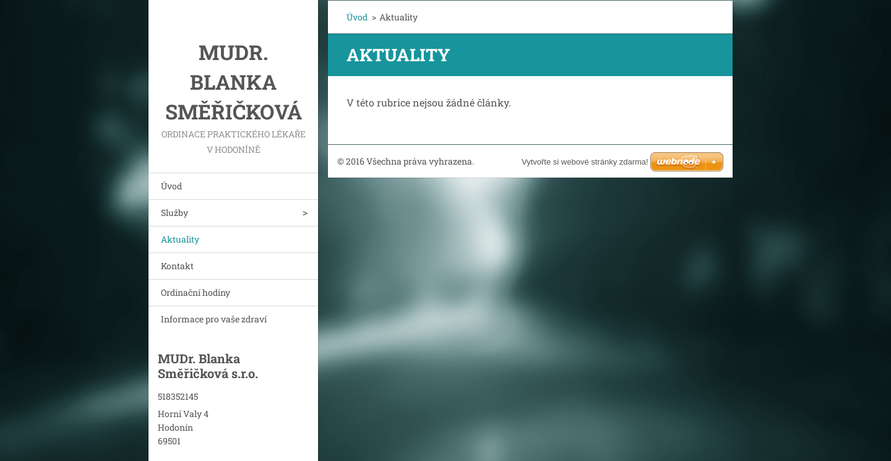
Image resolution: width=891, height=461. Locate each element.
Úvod (171, 186)
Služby (174, 212)
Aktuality (180, 239)
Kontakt (177, 266)
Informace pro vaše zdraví (214, 319)
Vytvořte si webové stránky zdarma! (585, 161)
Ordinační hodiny (195, 292)
